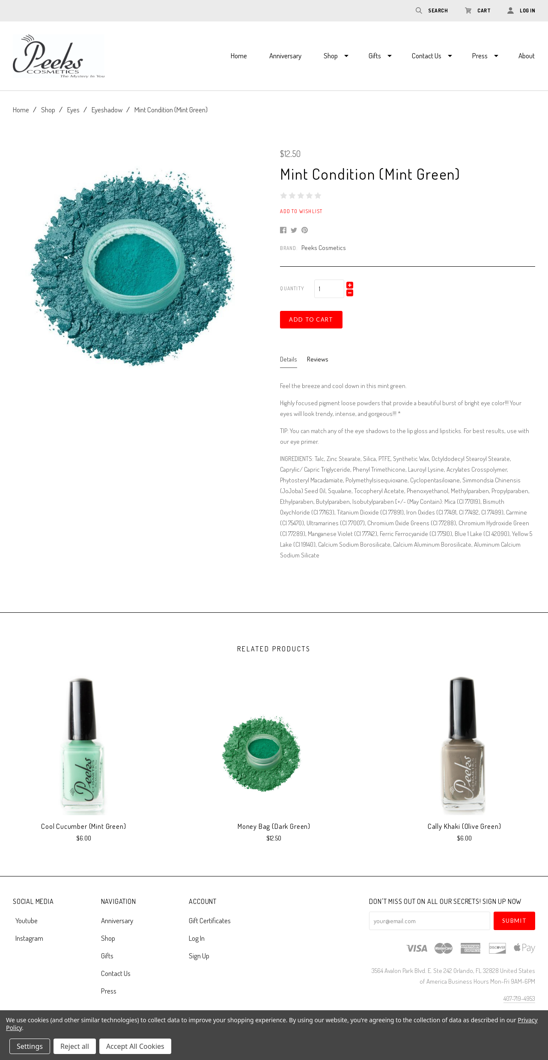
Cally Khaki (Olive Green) (464, 826)
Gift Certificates (210, 920)
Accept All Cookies (135, 1046)
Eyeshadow (107, 109)
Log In (197, 938)
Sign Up (199, 955)
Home (239, 55)
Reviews (317, 359)
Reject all (74, 1046)
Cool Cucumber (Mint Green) (83, 826)
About (526, 55)
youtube (25, 920)
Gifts (375, 55)
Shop (331, 55)
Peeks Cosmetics (323, 248)
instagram (28, 938)
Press (480, 55)
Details (288, 359)
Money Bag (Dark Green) (274, 826)
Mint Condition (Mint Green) (171, 109)
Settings (30, 1046)
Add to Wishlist (301, 211)
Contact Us (426, 55)
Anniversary (285, 55)
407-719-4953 (519, 998)
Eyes (73, 109)
